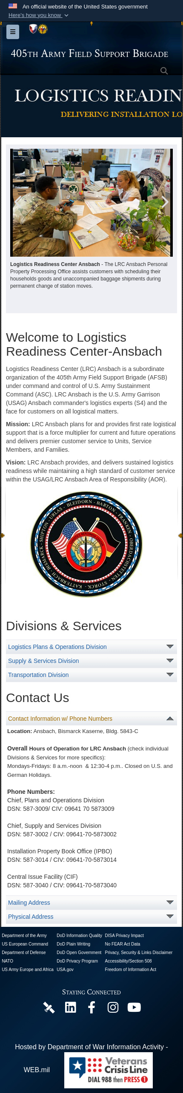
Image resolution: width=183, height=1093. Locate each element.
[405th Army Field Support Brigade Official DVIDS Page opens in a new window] (49, 1007)
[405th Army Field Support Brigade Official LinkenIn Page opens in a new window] (70, 1009)
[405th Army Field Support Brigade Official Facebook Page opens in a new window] (91, 1009)
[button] (39, 15)
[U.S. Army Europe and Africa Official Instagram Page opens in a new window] (112, 1009)
